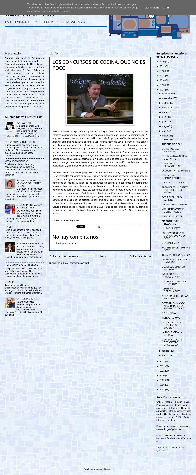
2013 (162, 361)
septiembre (168, 107)
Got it (165, 7)
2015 (162, 85)
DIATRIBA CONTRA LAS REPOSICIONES (174, 282)
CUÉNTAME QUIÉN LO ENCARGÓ (173, 268)
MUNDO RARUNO (171, 318)
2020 (162, 61)
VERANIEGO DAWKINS (16, 161)
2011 (162, 371)
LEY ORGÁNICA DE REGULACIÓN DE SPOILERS (172, 325)
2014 (162, 90)
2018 (162, 71)
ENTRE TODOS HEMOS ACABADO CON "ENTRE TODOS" (28, 183)
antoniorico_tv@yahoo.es (168, 429)
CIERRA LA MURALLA (173, 182)
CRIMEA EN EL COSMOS (174, 204)
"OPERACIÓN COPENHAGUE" (171, 290)
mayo (165, 126)
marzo (165, 136)
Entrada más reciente (63, 256)
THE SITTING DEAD (172, 144)
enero (165, 355)
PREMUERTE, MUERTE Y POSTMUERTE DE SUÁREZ (175, 190)
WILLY (9, 227)
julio (164, 117)
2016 (162, 80)
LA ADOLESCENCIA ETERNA (172, 333)
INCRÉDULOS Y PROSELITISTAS (171, 275)
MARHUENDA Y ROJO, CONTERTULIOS (173, 210)
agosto (165, 112)
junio (165, 121)
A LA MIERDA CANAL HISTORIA (22, 265)
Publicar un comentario (67, 243)
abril (164, 131)
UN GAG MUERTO (171, 228)
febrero (166, 351)
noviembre (167, 98)
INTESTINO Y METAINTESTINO (171, 164)
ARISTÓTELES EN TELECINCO (171, 222)
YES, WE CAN (23, 123)
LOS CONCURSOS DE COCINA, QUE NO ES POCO (174, 236)
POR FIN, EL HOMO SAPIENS (172, 198)
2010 (162, 375)
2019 (162, 66)
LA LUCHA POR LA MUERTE (176, 171)
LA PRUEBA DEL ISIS (27, 299)
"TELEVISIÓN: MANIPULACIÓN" (171, 176)
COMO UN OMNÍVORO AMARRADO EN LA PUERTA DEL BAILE (173, 306)
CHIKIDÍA (9, 282)
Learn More (152, 7)
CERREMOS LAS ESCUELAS (170, 150)
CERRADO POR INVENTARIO (20, 142)
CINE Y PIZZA (169, 313)
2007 (162, 389)
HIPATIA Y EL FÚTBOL (173, 216)
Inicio (103, 256)
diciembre (167, 93)
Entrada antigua (140, 256)
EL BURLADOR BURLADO (29, 243)
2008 (162, 385)
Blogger (108, 469)
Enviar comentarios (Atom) (76, 263)
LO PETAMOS (169, 139)
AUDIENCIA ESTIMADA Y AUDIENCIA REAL (29, 206)
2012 (162, 366)
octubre (166, 103)
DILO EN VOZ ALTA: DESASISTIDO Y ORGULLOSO (172, 342)
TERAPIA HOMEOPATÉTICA (176, 255)
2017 (162, 75)
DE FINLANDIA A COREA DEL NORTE (174, 157)
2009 (162, 380)
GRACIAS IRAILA (170, 243)
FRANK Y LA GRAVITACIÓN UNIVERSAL (175, 260)
